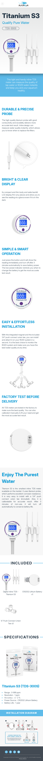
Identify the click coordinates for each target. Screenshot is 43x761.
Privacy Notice (22, 758)
